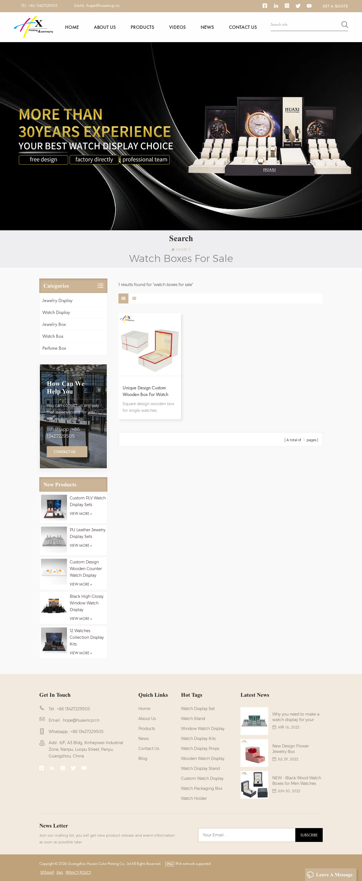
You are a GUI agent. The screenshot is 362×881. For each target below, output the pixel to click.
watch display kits (198, 738)
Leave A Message (330, 875)
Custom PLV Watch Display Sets (88, 501)
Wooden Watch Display (202, 758)
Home (72, 27)
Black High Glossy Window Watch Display (87, 603)
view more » (81, 513)
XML (59, 872)
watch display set (198, 708)
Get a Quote (335, 6)
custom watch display (202, 778)
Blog (142, 758)
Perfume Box (54, 348)
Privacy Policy (78, 872)
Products (142, 27)
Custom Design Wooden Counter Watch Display (86, 569)
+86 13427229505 (43, 5)
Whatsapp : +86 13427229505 (63, 433)
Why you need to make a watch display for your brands (295, 717)
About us (105, 27)
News (207, 27)
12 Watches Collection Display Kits (87, 637)
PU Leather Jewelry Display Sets (87, 533)
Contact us (243, 27)
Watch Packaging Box (201, 788)
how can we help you (65, 387)
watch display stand (200, 768)
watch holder (194, 798)
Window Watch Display (202, 728)
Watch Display (56, 312)
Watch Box (52, 336)
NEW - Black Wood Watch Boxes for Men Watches (296, 780)
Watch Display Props (200, 748)
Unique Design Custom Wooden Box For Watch (145, 390)
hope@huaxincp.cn (103, 5)
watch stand (193, 718)
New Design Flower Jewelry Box (290, 749)
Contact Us (64, 451)
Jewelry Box (54, 324)
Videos (177, 27)
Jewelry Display (57, 300)
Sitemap (47, 872)
